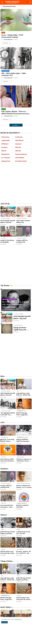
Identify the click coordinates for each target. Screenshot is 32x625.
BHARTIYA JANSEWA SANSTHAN (22, 506)
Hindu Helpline (19, 157)
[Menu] (2, 2)
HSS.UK (3, 150)
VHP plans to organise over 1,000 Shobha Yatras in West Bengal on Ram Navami (23, 460)
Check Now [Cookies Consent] (18, 619)
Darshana (4, 147)
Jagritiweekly (5, 140)
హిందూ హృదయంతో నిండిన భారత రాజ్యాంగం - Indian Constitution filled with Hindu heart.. (6, 506)
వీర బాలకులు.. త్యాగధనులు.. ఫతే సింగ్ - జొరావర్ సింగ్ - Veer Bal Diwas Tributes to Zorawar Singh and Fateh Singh (23, 552)
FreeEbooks (19, 137)
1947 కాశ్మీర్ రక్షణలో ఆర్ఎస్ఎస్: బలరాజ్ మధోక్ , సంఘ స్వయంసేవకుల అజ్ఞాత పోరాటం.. (7, 414)
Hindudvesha (5, 154)
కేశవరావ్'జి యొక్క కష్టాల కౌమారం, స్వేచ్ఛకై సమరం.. (22, 414)
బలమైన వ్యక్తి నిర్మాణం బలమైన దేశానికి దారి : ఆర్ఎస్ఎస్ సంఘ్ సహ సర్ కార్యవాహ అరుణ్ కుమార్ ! (23, 394)
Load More (15, 125)
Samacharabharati (21, 154)
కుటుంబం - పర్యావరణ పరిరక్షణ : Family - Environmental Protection (12, 36)
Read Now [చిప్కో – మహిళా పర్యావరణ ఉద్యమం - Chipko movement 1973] (5, 81)
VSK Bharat (4, 144)
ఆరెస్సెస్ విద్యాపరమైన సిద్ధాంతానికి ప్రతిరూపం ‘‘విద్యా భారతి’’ (7, 221)
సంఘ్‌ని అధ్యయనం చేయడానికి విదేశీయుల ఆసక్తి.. (23, 221)
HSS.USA (18, 147)
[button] (27, 2)
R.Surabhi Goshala (21, 161)
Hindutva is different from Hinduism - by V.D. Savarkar (23, 486)
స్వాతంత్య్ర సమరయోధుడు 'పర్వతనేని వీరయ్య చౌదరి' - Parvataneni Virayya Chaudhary (20, 328)
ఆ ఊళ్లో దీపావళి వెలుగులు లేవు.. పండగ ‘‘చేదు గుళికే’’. (23, 532)
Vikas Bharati (19, 140)
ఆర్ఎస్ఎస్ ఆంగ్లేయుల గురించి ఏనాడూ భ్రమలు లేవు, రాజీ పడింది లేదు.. (7, 552)
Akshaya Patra (5, 161)
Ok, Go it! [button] (4, 622)
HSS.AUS (18, 150)
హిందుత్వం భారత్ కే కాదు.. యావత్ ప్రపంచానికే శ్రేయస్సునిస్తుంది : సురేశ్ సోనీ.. (23, 241)
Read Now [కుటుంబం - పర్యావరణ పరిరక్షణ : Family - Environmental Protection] (5, 43)
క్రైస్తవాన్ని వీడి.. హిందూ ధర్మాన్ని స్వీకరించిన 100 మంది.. (7, 440)
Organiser (18, 144)
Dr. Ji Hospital (5, 157)
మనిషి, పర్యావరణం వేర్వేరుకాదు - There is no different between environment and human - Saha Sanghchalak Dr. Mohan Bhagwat (15, 112)
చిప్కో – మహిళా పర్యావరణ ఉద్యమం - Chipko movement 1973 (13, 74)
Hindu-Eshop (5, 137)
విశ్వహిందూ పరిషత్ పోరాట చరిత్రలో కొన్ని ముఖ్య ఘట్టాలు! (22, 440)
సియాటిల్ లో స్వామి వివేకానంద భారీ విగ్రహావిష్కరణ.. (7, 241)
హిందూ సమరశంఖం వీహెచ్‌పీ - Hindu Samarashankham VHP (7, 460)
